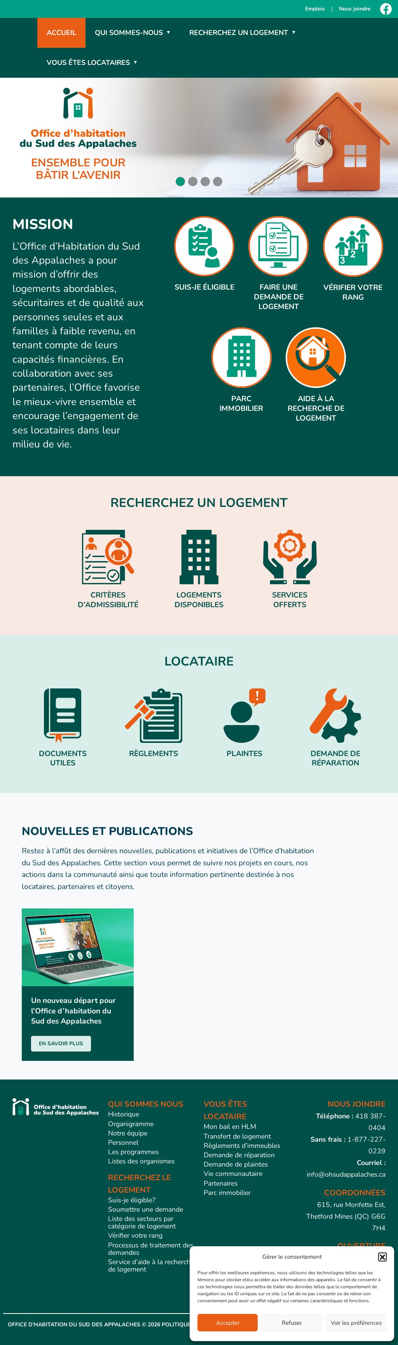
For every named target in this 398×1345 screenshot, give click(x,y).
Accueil (61, 32)
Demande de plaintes (236, 1164)
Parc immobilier (227, 1192)
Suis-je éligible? (131, 1200)
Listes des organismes (141, 1161)
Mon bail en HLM (230, 1126)
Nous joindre (355, 8)
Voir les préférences (356, 1323)
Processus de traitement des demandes (150, 1248)
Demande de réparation (239, 1155)
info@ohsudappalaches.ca (346, 1174)
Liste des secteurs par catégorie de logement (142, 1222)
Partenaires (220, 1183)
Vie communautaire (233, 1173)
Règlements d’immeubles (242, 1145)
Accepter (227, 1323)
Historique (123, 1114)
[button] (382, 1257)
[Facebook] (386, 9)
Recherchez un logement (238, 32)
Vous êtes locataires (88, 62)
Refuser (292, 1323)
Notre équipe (127, 1133)
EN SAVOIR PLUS (61, 1043)
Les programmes (133, 1151)
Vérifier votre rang (135, 1235)
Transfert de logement (237, 1136)
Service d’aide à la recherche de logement (151, 1265)
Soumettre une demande (145, 1209)
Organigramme (131, 1123)
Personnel (123, 1142)
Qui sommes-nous (129, 32)
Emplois (315, 8)
